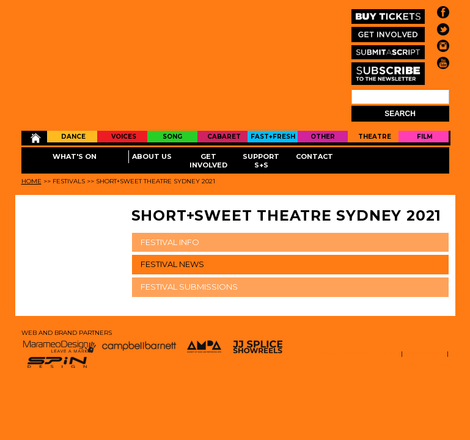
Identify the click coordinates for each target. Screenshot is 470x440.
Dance (73, 137)
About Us (152, 156)
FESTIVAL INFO (170, 242)
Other (322, 137)
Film (425, 137)
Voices (123, 137)
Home (34, 138)
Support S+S (261, 160)
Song (172, 137)
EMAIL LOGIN (427, 365)
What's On (75, 156)
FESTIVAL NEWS (172, 264)
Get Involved (208, 160)
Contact (314, 156)
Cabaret (224, 137)
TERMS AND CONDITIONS (360, 354)
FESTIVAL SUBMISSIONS (189, 287)
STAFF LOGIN (425, 354)
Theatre (374, 137)
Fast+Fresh (273, 137)
